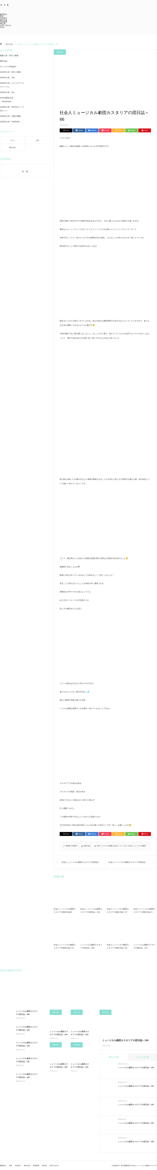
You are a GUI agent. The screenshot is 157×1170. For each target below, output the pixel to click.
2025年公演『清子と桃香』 (11, 72)
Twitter (1, 5)
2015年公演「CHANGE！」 (11, 122)
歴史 (2, 16)
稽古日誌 (3, 20)
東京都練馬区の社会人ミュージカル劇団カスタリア (139, 1165)
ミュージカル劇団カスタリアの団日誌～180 (27, 1075)
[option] (13, 989)
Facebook (5, 5)
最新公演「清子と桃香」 (10, 55)
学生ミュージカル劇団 (105, 846)
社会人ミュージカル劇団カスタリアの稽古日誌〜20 (118, 946)
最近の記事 (114, 1057)
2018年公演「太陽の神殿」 (11, 116)
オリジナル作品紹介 (8, 66)
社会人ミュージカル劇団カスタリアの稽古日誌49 (65, 910)
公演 (37, 140)
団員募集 (3, 22)
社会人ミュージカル (120, 846)
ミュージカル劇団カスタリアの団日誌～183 (27, 1028)
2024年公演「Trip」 (8, 77)
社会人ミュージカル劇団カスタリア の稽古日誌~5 (144, 910)
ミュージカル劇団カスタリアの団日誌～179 (144, 946)
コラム (12, 140)
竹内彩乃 (74, 846)
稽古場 (2, 23)
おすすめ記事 (142, 1057)
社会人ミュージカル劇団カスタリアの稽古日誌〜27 (65, 946)
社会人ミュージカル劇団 (137, 846)
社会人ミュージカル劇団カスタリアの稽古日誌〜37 (118, 910)
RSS (8, 5)
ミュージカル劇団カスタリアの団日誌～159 (91, 946)
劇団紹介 (3, 14)
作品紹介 (3, 18)
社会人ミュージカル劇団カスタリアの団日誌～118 (91, 910)
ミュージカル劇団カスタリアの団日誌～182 (27, 1044)
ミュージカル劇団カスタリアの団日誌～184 (27, 1012)
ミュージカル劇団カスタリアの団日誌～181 (27, 1060)
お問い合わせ (5, 25)
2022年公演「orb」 (8, 92)
